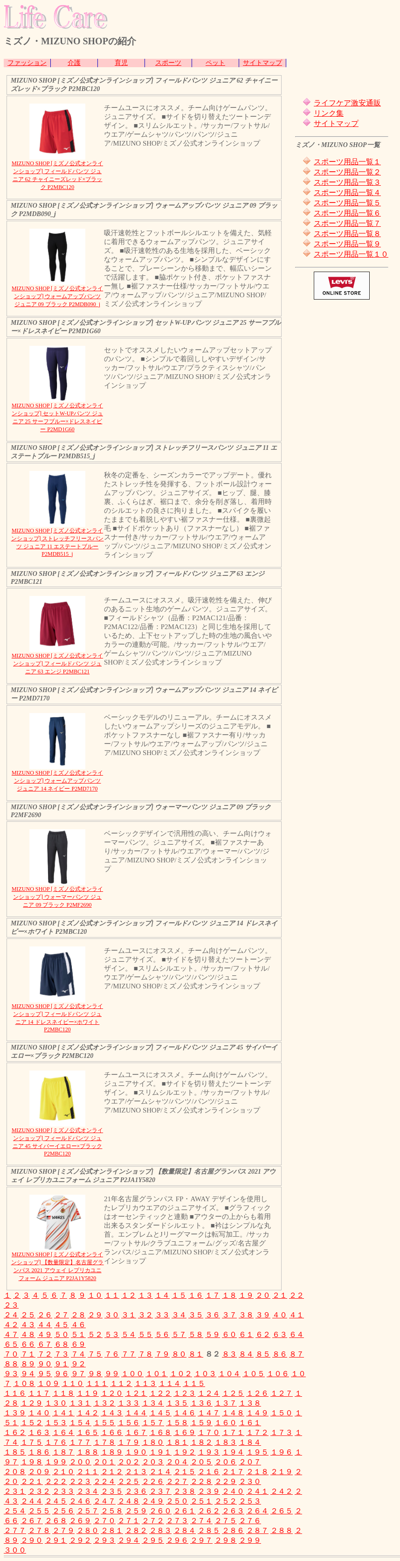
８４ (246, 1354)
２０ (262, 1295)
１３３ (128, 1403)
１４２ (87, 1413)
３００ (15, 1550)
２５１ (201, 1501)
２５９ (136, 1511)
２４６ (80, 1501)
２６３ (233, 1511)
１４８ (233, 1413)
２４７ (104, 1501)
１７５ (32, 1442)
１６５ (87, 1432)
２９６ (177, 1540)
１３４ (153, 1403)
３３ (162, 1315)
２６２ (209, 1511)
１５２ (32, 1423)
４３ (28, 1325)
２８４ (184, 1530)
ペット (215, 62)
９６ (61, 1374)
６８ (61, 1344)
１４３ (112, 1413)
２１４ (160, 1472)
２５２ (225, 1501)
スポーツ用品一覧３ (347, 182)
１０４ (229, 1374)
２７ (61, 1315)
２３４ (87, 1491)
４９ (44, 1334)
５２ (95, 1334)
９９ (111, 1374)
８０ (179, 1354)
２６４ (257, 1511)
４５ (61, 1325)
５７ (179, 1334)
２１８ (257, 1472)
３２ (145, 1315)
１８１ (177, 1442)
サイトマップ (262, 62)
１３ (145, 1295)
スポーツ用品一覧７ (347, 223)
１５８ (177, 1423)
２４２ (281, 1491)
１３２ (104, 1403)
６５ (11, 1344)
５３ (111, 1334)
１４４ (136, 1413)
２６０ (160, 1511)
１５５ (104, 1423)
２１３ (136, 1472)
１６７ (136, 1432)
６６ (28, 1344)
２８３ (160, 1530)
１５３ (56, 1423)
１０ (95, 1295)
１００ (132, 1374)
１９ (246, 1295)
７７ (128, 1354)
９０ (44, 1364)
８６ (279, 1354)
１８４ (250, 1442)
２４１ (257, 1491)
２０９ (39, 1472)
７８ (145, 1354)
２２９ (225, 1481)
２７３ (177, 1521)
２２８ (201, 1481)
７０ (11, 1354)
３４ (179, 1315)
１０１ (156, 1374)
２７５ (225, 1521)
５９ (212, 1334)
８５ (262, 1354)
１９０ (136, 1452)
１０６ (278, 1374)
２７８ (39, 1530)
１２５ (233, 1393)
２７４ (201, 1521)
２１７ (233, 1472)
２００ (80, 1462)
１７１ (233, 1432)
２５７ (87, 1511)
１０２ (181, 1374)
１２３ (184, 1393)
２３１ (15, 1491)
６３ (279, 1334)
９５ (44, 1374)
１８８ (87, 1452)
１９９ (56, 1462)
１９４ (233, 1452)
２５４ (15, 1511)
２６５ (281, 1511)
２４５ (56, 1501)
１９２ (184, 1452)
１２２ (160, 1393)
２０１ (104, 1462)
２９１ (56, 1540)
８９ (28, 1364)
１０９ (48, 1383)
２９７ (201, 1540)
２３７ (160, 1491)
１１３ (145, 1383)
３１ (128, 1315)
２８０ (87, 1530)
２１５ (184, 1472)
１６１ (250, 1423)
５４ (128, 1334)
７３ (61, 1354)
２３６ (136, 1491)
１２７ (281, 1393)
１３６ (201, 1403)
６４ (296, 1334)
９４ (28, 1374)
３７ (229, 1315)
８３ (229, 1354)
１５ (179, 1295)
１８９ (112, 1452)
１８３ (225, 1442)
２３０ (250, 1481)
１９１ (160, 1452)
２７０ (104, 1521)
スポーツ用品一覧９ (347, 244)
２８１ (112, 1530)
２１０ (63, 1472)
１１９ (87, 1393)
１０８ (24, 1383)
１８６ (39, 1452)
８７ (296, 1354)
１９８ (32, 1462)
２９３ (104, 1540)
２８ (78, 1315)
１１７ (39, 1393)
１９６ (281, 1452)
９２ (78, 1364)
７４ (78, 1354)
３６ (212, 1315)
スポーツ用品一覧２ (347, 172)
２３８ (184, 1491)
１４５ (160, 1413)
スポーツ (168, 62)
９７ (78, 1374)
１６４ (63, 1432)
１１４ (170, 1383)
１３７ (225, 1403)
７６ (111, 1354)
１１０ (73, 1383)
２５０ (177, 1501)
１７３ (281, 1432)
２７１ (128, 1521)
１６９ (184, 1432)
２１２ (112, 1472)
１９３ (209, 1452)
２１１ (87, 1472)
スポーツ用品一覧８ (347, 234)
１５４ (80, 1423)
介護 (74, 62)
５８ (195, 1334)
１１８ (63, 1393)
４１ (296, 1315)
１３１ (80, 1403)
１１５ (194, 1383)
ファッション (27, 62)
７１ (28, 1354)
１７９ (128, 1442)
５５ (145, 1334)
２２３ (80, 1481)
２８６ (233, 1530)
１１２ (121, 1383)
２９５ (153, 1540)
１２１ (136, 1393)
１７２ (257, 1432)
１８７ (63, 1452)
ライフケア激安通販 (347, 103)
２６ (44, 1315)
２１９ (281, 1472)
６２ (262, 1334)
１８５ (15, 1452)
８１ (195, 1354)
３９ (262, 1315)
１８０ (153, 1442)
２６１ (184, 1511)
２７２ (153, 1521)
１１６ (15, 1393)
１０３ (205, 1374)
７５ (95, 1354)
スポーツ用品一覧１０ (351, 254)
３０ (111, 1315)
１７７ (80, 1442)
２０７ (250, 1462)
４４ (44, 1325)
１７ (212, 1295)
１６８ (160, 1432)
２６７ (32, 1521)
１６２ (15, 1432)
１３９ (15, 1413)
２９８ (225, 1540)
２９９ (250, 1540)
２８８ (281, 1530)
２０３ (153, 1462)
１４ (162, 1295)
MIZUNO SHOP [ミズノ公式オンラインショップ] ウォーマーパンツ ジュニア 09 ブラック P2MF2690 (57, 897)
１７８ (104, 1442)
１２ (128, 1295)
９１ (61, 1364)
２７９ (63, 1530)
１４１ (63, 1413)
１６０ (225, 1423)
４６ (78, 1325)
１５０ (281, 1413)
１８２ (201, 1442)
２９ (95, 1315)
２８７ (257, 1530)
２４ (11, 1315)
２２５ (128, 1481)
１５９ (201, 1423)
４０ (279, 1315)
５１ (78, 1334)
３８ (246, 1315)
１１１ (97, 1383)
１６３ (39, 1432)
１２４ (209, 1393)
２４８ (128, 1501)
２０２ (128, 1462)
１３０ (56, 1403)
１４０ (39, 1413)
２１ (279, 1295)
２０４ (177, 1462)
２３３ (63, 1491)
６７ (44, 1344)
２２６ (153, 1481)
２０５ (201, 1462)
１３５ (177, 1403)
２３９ (209, 1491)
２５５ (39, 1511)
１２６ (257, 1393)
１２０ (112, 1393)
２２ (296, 1295)
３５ (195, 1315)
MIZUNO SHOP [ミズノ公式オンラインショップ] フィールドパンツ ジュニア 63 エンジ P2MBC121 (57, 663)
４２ (11, 1325)
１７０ (209, 1432)
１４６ (184, 1413)
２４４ (32, 1501)
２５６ (63, 1511)
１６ (195, 1295)
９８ (95, 1374)
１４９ (257, 1413)
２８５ (209, 1530)
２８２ (136, 1530)
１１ (111, 1295)
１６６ (112, 1432)
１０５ (253, 1374)
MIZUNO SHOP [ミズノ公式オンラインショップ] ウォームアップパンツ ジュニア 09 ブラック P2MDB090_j (57, 296)
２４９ (153, 1501)
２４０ (233, 1491)
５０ (61, 1334)
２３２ (39, 1491)
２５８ (112, 1511)
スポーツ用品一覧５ (347, 203)
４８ (28, 1334)
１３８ (250, 1403)
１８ (229, 1295)
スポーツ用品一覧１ (347, 162)
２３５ (112, 1491)
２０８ (15, 1472)
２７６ (250, 1521)
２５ (28, 1315)
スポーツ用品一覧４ (347, 192)
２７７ (15, 1530)
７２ (44, 1354)
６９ (78, 1344)
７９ (162, 1354)
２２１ (32, 1481)
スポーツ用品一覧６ (347, 213)
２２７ (177, 1481)
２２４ (104, 1481)
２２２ (56, 1481)
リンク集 (329, 113)
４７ (11, 1334)
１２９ (32, 1403)
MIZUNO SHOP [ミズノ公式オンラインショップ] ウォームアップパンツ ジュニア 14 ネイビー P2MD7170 (57, 781)
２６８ (56, 1521)
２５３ (250, 1501)
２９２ (80, 1540)
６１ (246, 1334)
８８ (11, 1364)
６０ (229, 1334)
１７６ (56, 1442)
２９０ (32, 1540)
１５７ (153, 1423)
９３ (11, 1374)
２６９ (80, 1521)
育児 (121, 62)
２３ (11, 1305)
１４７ (209, 1413)
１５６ (128, 1423)
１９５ (257, 1452)
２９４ (128, 1540)
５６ (162, 1334)
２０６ (225, 1462)
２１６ (209, 1472)
